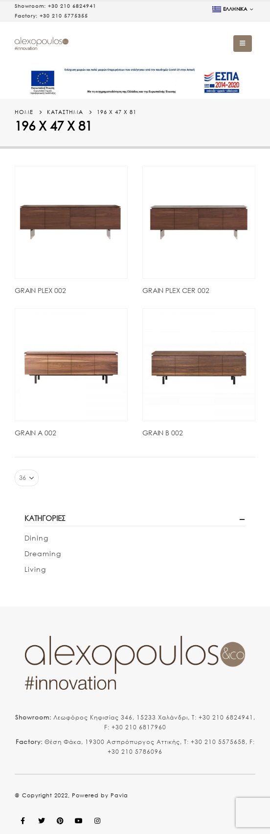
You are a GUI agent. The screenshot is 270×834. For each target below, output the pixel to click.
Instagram (97, 820)
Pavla (119, 795)
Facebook (23, 820)
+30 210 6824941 (72, 6)
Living (35, 569)
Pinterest (60, 820)
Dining (36, 537)
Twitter (41, 820)
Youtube (78, 820)
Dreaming (42, 553)
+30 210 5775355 (64, 16)
